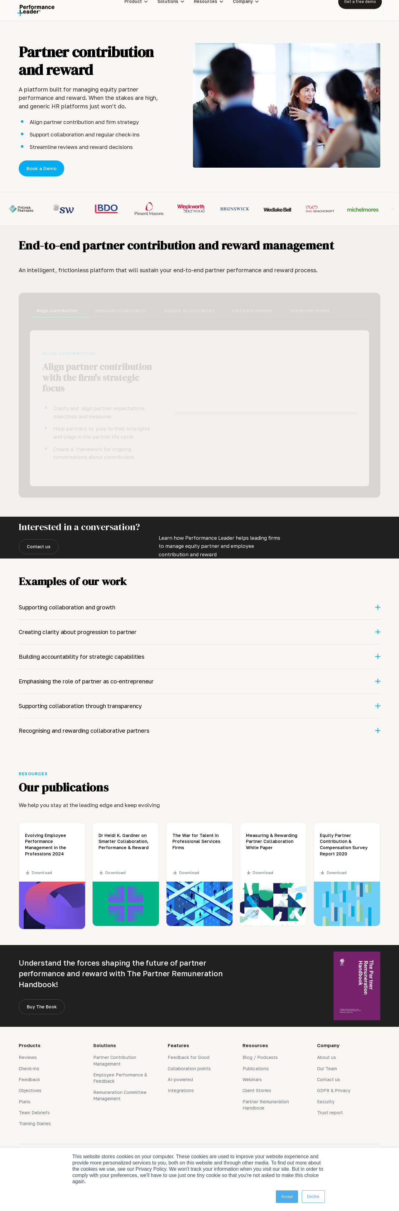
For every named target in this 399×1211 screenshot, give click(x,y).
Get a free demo (360, 10)
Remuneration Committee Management (120, 1095)
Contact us (38, 546)
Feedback (29, 1079)
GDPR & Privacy (333, 1090)
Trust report (330, 1112)
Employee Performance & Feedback (120, 1078)
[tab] (59, 308)
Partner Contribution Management (114, 1060)
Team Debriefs (34, 1112)
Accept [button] (287, 1196)
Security (325, 1101)
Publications (256, 1068)
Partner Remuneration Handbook (266, 1104)
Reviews (28, 1057)
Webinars (252, 1079)
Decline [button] (313, 1196)
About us (326, 1057)
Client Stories (257, 1090)
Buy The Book (42, 1006)
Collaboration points (189, 1068)
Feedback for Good (188, 1057)
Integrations (181, 1090)
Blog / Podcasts (260, 1057)
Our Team (327, 1068)
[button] (140, 10)
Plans (25, 1101)
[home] (36, 10)
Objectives (30, 1090)
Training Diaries (35, 1123)
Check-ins (29, 1068)
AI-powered (180, 1079)
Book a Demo (41, 168)
